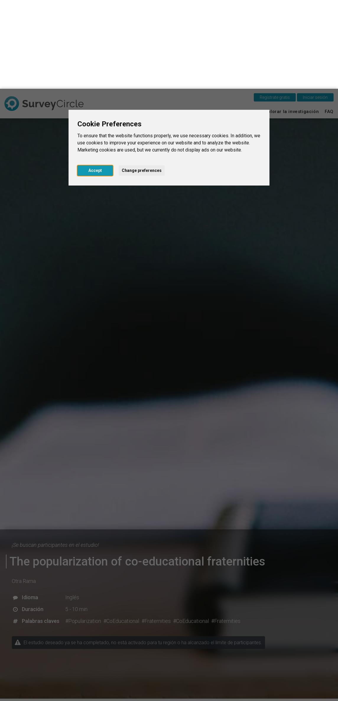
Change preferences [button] (142, 81)
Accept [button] (95, 81)
